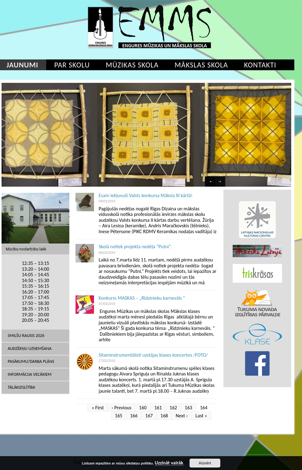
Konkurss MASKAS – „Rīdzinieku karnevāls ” (142, 298)
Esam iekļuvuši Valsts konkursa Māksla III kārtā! (146, 195)
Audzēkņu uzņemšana (29, 348)
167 (149, 416)
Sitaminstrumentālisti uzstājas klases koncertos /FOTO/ (153, 355)
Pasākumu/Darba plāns (31, 361)
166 (133, 416)
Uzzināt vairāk (169, 463)
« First (98, 408)
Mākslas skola (201, 64)
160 (142, 408)
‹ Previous (122, 408)
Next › (182, 416)
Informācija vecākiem (29, 374)
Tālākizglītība (21, 387)
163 (188, 408)
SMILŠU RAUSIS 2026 (26, 335)
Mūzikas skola (132, 64)
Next (221, 182)
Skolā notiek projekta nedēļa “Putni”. (135, 246)
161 (158, 408)
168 (164, 416)
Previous (211, 182)
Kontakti (260, 64)
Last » (201, 416)
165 (118, 416)
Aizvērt (205, 463)
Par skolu (72, 64)
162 (173, 408)
